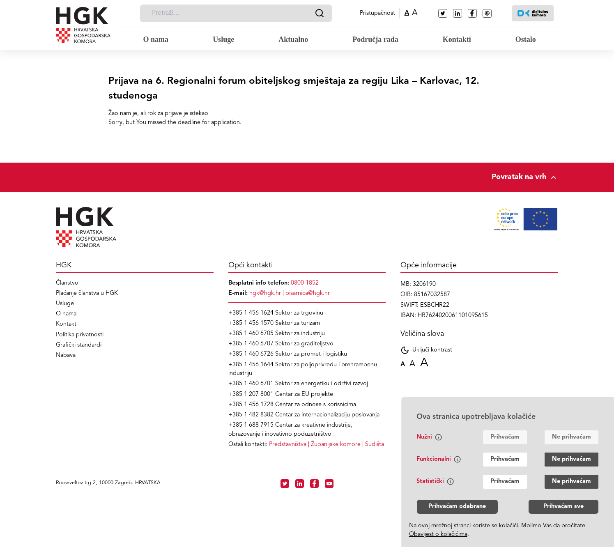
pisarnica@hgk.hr (307, 293)
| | (326, 444)
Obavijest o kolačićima (438, 534)
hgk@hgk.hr (265, 293)
